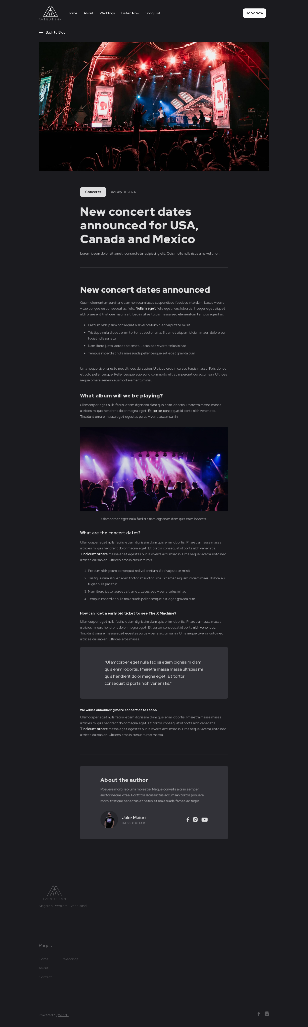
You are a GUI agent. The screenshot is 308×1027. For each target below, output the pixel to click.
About (89, 13)
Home (72, 13)
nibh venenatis (203, 626)
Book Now (254, 13)
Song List (153, 13)
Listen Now (130, 13)
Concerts (94, 192)
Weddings (107, 13)
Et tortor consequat (163, 412)
